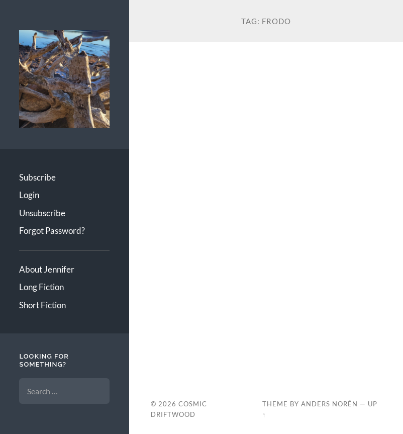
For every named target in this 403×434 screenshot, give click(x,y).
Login (29, 195)
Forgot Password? (52, 230)
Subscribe (37, 177)
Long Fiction (41, 287)
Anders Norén (329, 404)
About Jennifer (46, 269)
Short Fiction (42, 305)
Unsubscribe (42, 213)
